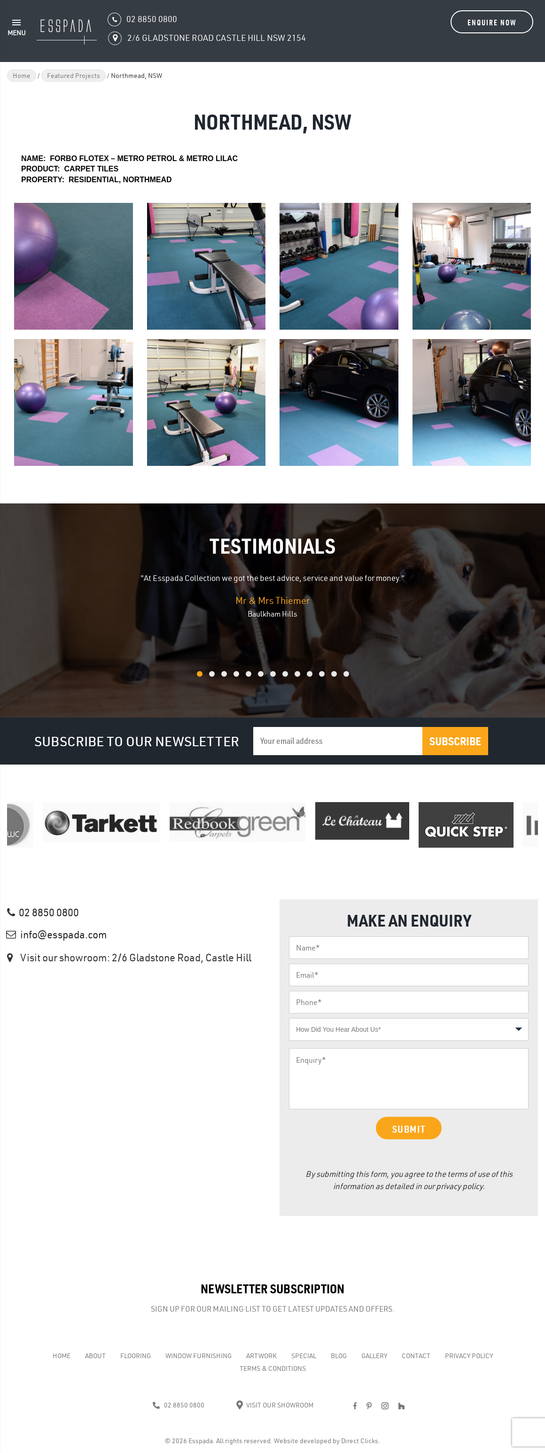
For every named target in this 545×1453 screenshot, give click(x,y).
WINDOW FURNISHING (198, 1356)
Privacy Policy (469, 1356)
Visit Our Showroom (274, 1405)
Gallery (374, 1356)
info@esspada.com (63, 934)
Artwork (261, 1356)
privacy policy (459, 1186)
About (95, 1356)
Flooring (135, 1356)
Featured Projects (73, 75)
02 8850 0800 (49, 912)
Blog (339, 1356)
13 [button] (358, 679)
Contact (416, 1356)
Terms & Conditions (273, 1368)
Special (303, 1356)
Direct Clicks (359, 1441)
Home (22, 75)
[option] (272, 596)
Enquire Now (491, 22)
